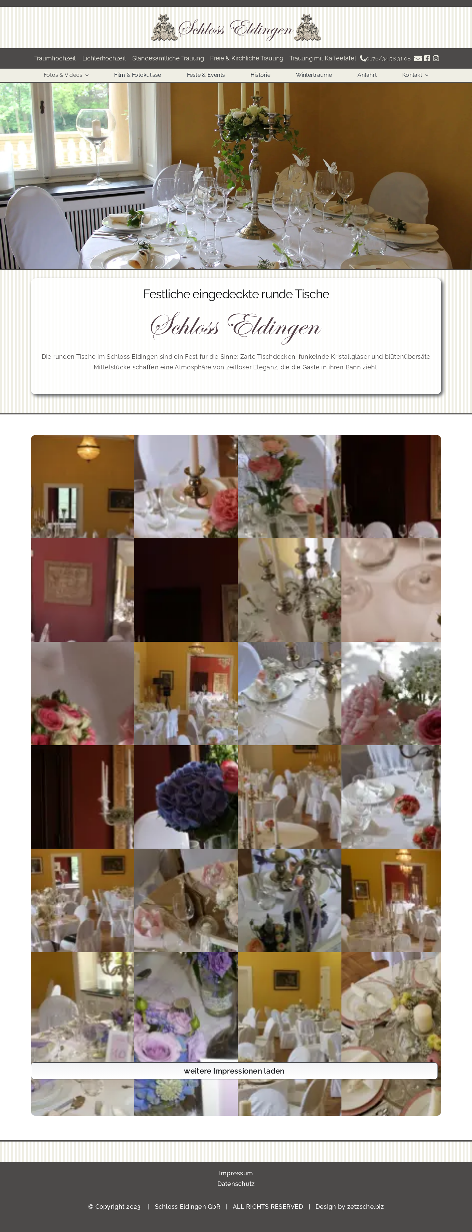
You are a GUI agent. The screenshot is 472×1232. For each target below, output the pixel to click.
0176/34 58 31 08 (388, 58)
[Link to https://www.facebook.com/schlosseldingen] (427, 58)
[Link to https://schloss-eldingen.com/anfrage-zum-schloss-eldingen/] (418, 58)
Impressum (236, 1173)
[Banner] (236, 16)
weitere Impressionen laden (234, 1070)
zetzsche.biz (365, 1206)
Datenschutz (236, 1183)
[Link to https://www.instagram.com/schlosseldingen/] (436, 58)
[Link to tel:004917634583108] (363, 58)
